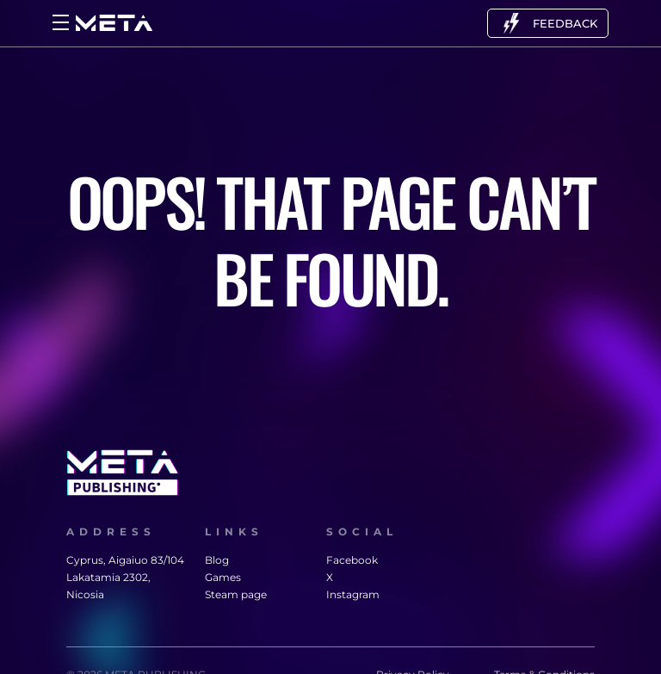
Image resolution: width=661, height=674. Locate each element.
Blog (217, 559)
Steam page (236, 594)
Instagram (350, 594)
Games (223, 577)
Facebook (350, 559)
